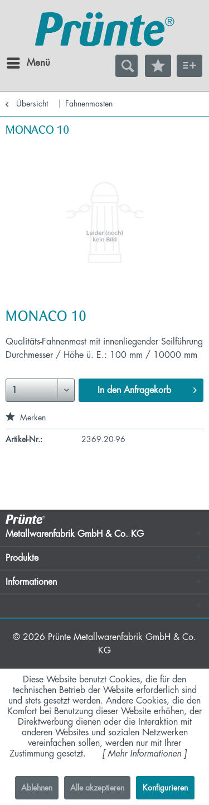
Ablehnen (36, 788)
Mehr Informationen (144, 753)
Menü (19, 60)
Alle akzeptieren (97, 788)
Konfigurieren (165, 788)
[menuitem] (16, 63)
